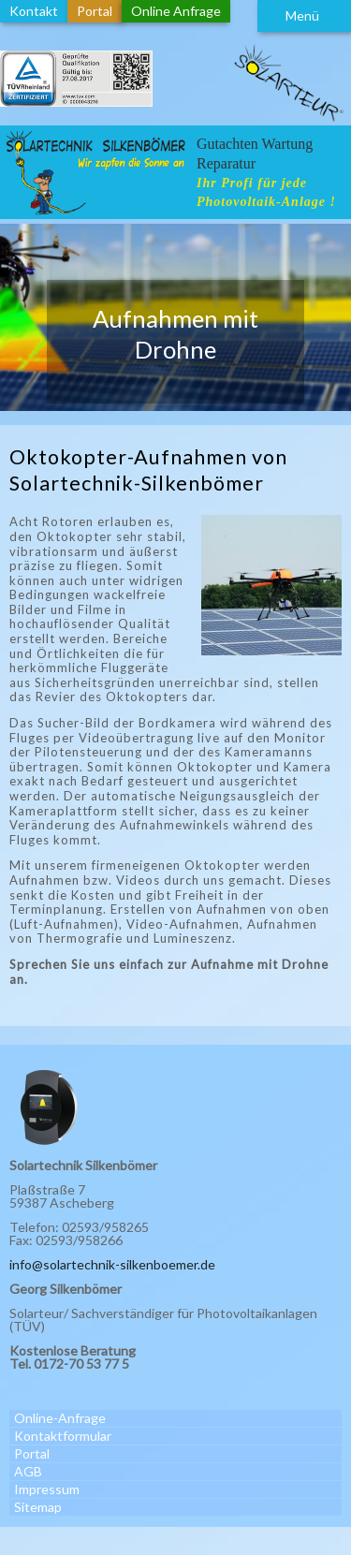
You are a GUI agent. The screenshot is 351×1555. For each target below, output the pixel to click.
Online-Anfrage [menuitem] (60, 1418)
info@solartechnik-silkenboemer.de (112, 1264)
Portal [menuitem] (32, 1453)
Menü (302, 15)
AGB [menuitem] (28, 1471)
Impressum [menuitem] (47, 1489)
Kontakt (33, 11)
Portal (94, 11)
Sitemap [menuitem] (38, 1507)
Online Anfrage (176, 11)
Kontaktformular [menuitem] (62, 1436)
